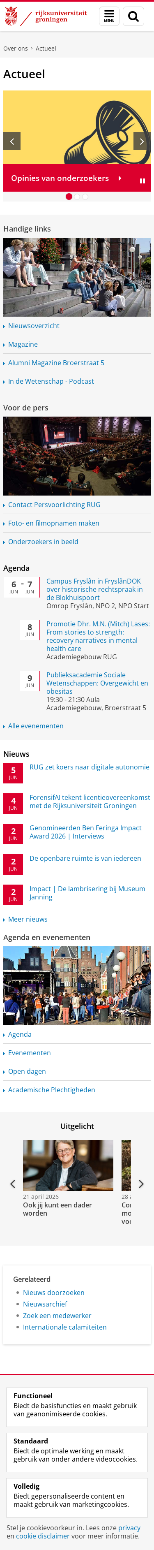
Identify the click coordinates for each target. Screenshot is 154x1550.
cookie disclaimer (43, 1536)
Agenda (16, 568)
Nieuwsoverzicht (34, 326)
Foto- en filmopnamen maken (53, 523)
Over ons (15, 48)
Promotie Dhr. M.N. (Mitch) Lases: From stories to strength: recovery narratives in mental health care (98, 636)
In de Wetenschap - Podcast (51, 381)
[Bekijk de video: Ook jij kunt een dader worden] (67, 1165)
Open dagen (27, 1071)
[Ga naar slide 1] (69, 196)
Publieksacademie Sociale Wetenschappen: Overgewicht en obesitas (97, 683)
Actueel (46, 48)
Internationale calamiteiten (65, 1327)
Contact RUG (54, 504)
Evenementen (29, 1053)
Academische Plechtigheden (51, 1090)
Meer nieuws (28, 919)
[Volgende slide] (142, 141)
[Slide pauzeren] (142, 181)
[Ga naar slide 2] (77, 196)
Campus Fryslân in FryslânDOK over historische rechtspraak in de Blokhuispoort (94, 589)
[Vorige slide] (12, 141)
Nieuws (16, 754)
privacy (129, 1527)
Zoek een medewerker (57, 1315)
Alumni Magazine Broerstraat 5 (56, 363)
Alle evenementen (36, 726)
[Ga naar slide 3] (85, 196)
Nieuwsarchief (45, 1304)
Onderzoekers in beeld (43, 542)
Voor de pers (25, 407)
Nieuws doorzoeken (54, 1292)
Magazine (23, 344)
